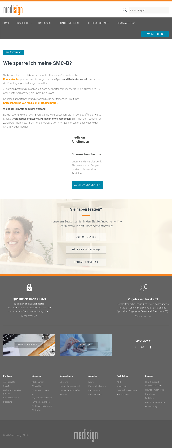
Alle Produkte (9, 382)
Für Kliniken (37, 410)
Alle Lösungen (38, 382)
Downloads (150, 394)
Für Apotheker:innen (41, 402)
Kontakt (63, 394)
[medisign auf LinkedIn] (134, 347)
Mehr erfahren (29, 316)
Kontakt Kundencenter (155, 402)
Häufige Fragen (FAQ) (154, 390)
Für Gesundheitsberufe (42, 406)
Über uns (64, 382)
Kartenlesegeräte (11, 397)
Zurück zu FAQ (13, 52)
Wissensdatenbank (153, 385)
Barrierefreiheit (123, 394)
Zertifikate (149, 398)
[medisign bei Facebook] (150, 347)
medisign (16, 10)
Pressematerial (95, 394)
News (90, 382)
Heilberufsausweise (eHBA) (12, 392)
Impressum (122, 386)
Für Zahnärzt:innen (40, 390)
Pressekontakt (94, 390)
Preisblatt (7, 402)
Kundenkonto (10, 79)
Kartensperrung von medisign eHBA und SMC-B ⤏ (32, 102)
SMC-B (6, 386)
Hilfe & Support (152, 382)
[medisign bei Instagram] (142, 347)
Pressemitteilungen (97, 386)
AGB (119, 382)
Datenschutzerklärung (127, 390)
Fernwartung (151, 406)
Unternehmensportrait (70, 386)
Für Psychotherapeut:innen (42, 396)
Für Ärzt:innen (38, 386)
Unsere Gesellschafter (70, 390)
